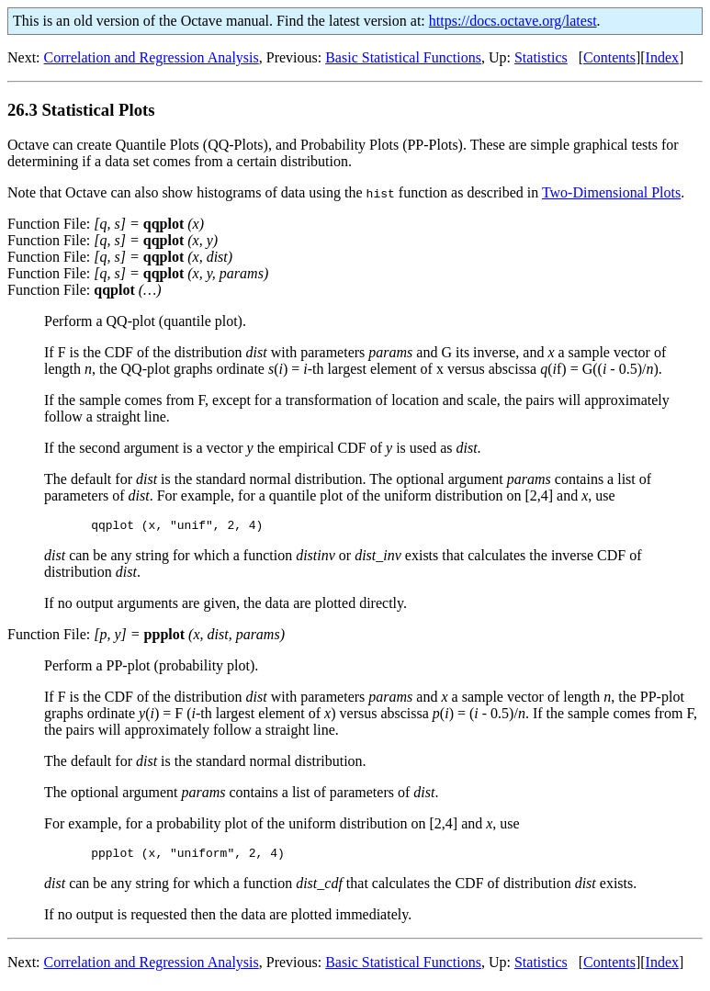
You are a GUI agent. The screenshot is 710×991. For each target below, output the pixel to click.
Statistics (541, 57)
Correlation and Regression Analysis (151, 57)
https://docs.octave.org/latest (513, 20)
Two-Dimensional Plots (611, 192)
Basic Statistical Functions (403, 57)
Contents (609, 57)
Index (662, 57)
